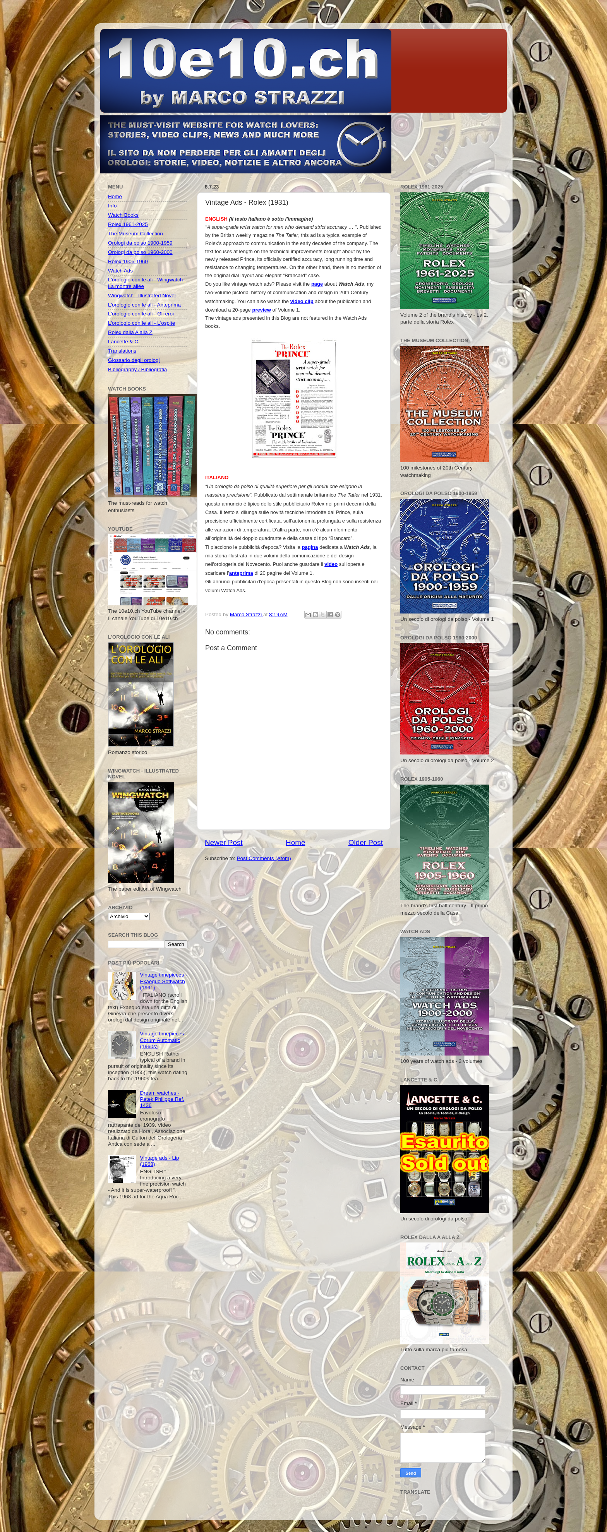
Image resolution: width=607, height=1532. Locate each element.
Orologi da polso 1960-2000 (140, 252)
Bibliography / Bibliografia (137, 369)
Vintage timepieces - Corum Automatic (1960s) (163, 1040)
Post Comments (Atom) (264, 858)
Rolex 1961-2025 (128, 224)
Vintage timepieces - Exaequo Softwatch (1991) (163, 981)
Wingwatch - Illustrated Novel (142, 295)
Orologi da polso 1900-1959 (140, 243)
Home (295, 842)
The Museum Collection (135, 233)
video (331, 564)
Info (112, 206)
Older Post (365, 842)
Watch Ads (120, 271)
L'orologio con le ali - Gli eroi (141, 314)
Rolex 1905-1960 (128, 261)
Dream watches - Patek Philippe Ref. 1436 (162, 1099)
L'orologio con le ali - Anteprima (144, 305)
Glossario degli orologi (134, 360)
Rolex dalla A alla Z (130, 332)
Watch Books (123, 215)
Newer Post (224, 842)
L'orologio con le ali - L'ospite (141, 323)
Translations (122, 351)
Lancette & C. (124, 341)
